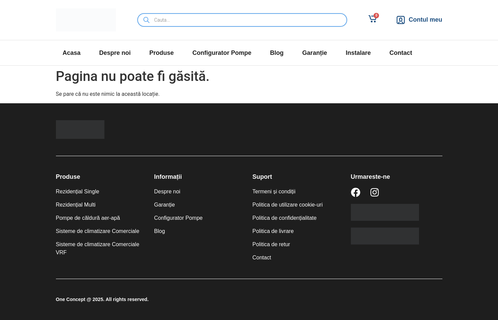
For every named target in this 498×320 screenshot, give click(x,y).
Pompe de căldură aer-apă (88, 218)
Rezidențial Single (77, 191)
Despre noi (115, 52)
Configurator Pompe (222, 52)
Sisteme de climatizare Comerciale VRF (97, 248)
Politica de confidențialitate (285, 218)
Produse (162, 52)
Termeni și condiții (274, 191)
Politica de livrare (273, 231)
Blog (277, 52)
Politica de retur (271, 244)
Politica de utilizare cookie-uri (288, 205)
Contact (401, 52)
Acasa (72, 52)
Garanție (314, 52)
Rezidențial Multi (76, 205)
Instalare (358, 52)
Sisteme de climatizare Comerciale (97, 231)
